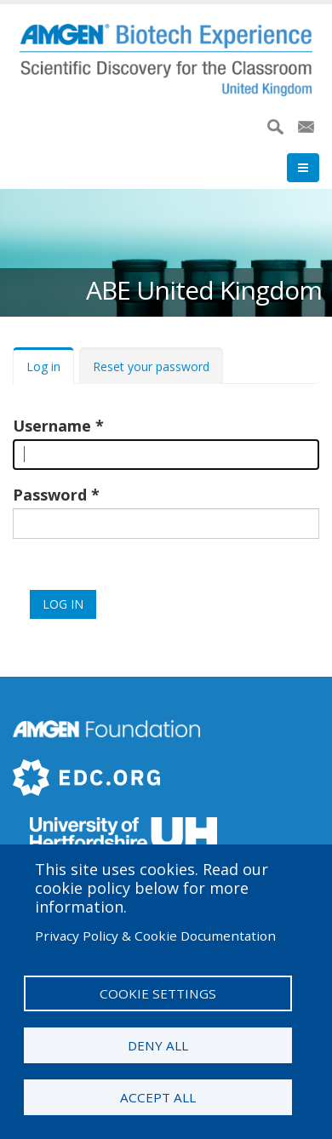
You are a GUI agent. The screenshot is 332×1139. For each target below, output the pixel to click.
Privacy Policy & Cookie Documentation (155, 935)
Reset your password (151, 366)
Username (52, 425)
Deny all (158, 1045)
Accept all (158, 1097)
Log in (43, 366)
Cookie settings (158, 993)
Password (50, 494)
